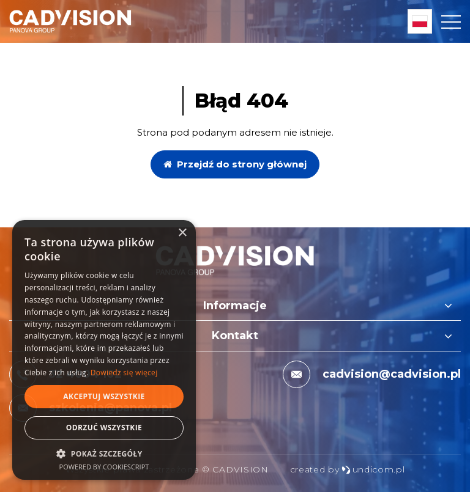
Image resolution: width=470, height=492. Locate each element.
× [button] (182, 233)
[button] (104, 453)
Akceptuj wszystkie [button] (103, 396)
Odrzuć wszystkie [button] (104, 427)
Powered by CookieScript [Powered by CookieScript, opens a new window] (104, 466)
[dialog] (104, 350)
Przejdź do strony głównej (235, 164)
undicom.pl (373, 469)
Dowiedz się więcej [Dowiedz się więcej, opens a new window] (124, 372)
